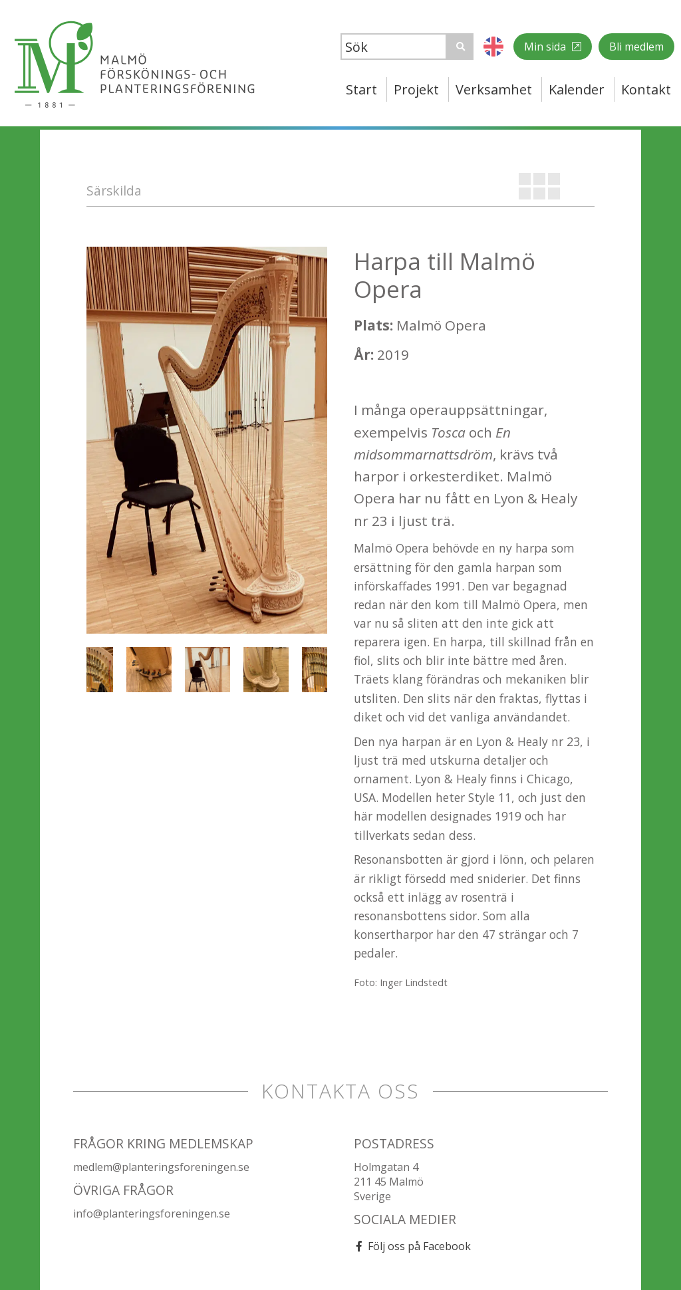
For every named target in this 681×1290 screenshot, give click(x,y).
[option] (206, 440)
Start (361, 89)
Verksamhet (494, 89)
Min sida (546, 46)
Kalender (577, 89)
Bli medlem (636, 46)
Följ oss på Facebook (419, 1246)
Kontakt (646, 89)
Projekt (416, 89)
